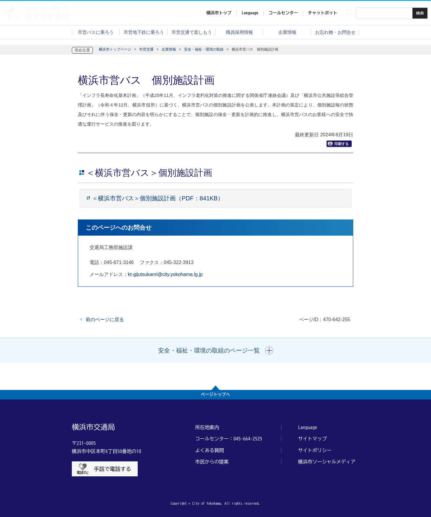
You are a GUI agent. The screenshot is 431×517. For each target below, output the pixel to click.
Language (307, 427)
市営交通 (146, 49)
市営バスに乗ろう (96, 32)
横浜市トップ (218, 13)
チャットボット (322, 13)
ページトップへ (215, 394)
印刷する (338, 143)
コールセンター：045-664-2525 (228, 438)
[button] (215, 350)
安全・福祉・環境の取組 (204, 49)
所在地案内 (207, 427)
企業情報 (287, 32)
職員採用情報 (239, 32)
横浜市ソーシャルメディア (327, 461)
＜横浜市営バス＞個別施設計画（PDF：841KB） (158, 198)
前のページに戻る (105, 319)
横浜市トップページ (115, 49)
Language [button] (250, 13)
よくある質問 (209, 450)
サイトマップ (312, 438)
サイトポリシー (315, 450)
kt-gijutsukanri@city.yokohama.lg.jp (165, 274)
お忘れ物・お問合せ (335, 32)
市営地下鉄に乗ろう (144, 32)
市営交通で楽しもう (192, 32)
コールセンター (283, 13)
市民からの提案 (212, 461)
